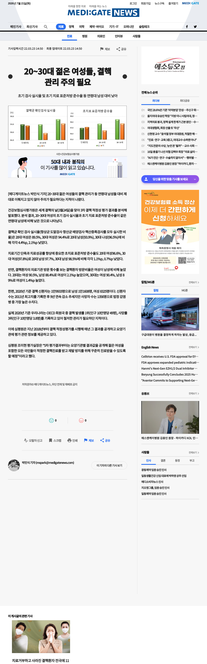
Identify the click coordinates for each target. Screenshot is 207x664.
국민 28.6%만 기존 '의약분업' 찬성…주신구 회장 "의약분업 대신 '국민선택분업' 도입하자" (173, 110)
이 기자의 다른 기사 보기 (109, 465)
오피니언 (128, 26)
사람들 (136, 36)
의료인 (101, 36)
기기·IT (113, 26)
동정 (177, 460)
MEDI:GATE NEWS (103, 11)
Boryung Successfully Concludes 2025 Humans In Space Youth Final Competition (170, 374)
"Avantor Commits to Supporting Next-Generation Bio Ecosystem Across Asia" (170, 380)
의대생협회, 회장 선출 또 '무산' (163, 128)
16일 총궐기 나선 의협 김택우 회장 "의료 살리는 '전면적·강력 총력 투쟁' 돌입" (173, 152)
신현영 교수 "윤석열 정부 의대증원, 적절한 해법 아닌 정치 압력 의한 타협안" (173, 134)
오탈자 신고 (35, 440)
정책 (71, 26)
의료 (60, 26)
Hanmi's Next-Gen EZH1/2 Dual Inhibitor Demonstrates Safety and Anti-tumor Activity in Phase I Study (170, 368)
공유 (123, 49)
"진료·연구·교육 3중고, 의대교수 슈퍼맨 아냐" (172, 140)
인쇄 (74, 440)
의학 (81, 26)
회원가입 (145, 3)
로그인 (133, 3)
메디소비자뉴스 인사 (152, 482)
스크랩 (57, 440)
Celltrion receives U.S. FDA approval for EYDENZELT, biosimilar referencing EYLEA (170, 356)
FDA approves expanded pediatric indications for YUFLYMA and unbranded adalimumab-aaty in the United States (170, 362)
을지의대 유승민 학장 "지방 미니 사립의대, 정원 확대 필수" (173, 116)
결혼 (163, 460)
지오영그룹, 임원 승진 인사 (155, 488)
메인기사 (15, 26)
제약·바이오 (96, 26)
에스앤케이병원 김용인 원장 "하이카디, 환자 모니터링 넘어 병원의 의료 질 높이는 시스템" (173, 164)
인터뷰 (119, 36)
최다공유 (184, 101)
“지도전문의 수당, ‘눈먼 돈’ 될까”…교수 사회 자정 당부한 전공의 (173, 146)
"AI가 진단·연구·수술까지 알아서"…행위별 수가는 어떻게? (173, 158)
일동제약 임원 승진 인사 (153, 494)
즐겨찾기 (173, 3)
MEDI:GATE (190, 3)
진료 (69, 36)
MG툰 (185, 290)
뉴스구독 (159, 3)
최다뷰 (155, 101)
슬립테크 (144, 26)
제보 (107, 49)
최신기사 (32, 26)
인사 (148, 460)
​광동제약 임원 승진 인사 (153, 470)
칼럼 (155, 290)
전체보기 (193, 282)
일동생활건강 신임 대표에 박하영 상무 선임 (163, 476)
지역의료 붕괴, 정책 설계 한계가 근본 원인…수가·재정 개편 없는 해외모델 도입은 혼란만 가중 (173, 122)
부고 (191, 460)
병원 (84, 36)
